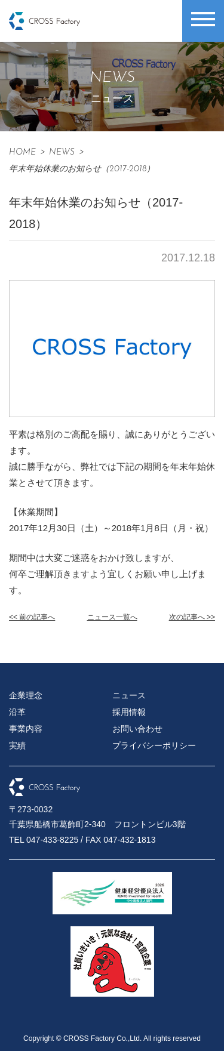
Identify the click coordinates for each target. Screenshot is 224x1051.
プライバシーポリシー (154, 745)
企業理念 (25, 695)
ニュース (129, 695)
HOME (22, 152)
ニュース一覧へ (112, 617)
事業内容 (25, 728)
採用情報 (129, 712)
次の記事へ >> (192, 617)
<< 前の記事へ (32, 617)
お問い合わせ (137, 728)
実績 (17, 745)
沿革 (17, 712)
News (62, 152)
